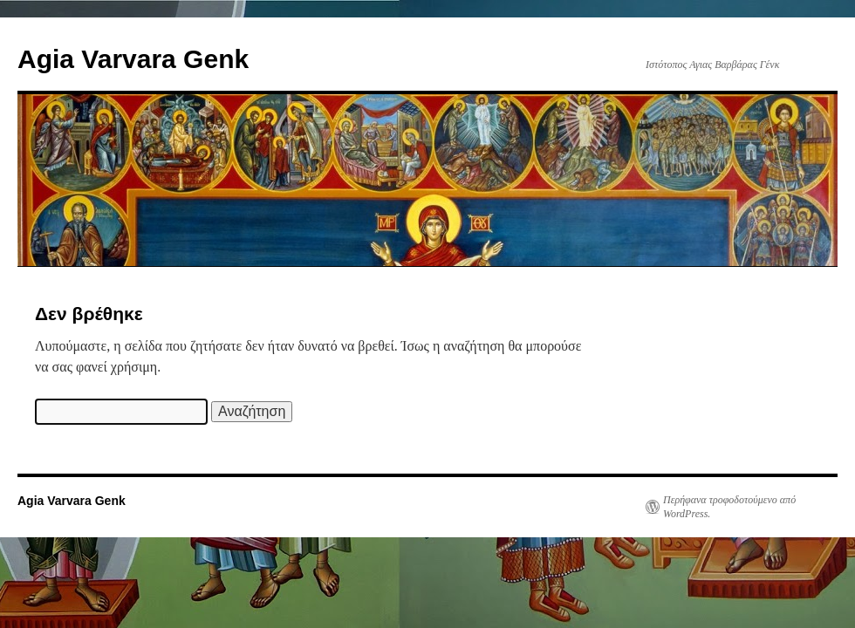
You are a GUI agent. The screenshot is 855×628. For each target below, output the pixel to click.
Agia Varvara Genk (133, 58)
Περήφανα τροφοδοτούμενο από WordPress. (729, 507)
